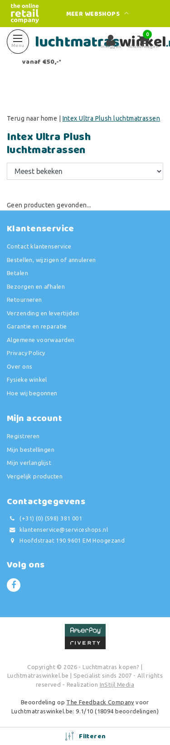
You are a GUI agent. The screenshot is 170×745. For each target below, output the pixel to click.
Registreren (23, 436)
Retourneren (24, 299)
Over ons (19, 366)
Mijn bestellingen (30, 449)
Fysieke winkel (27, 379)
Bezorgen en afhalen (36, 286)
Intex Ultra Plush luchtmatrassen (111, 118)
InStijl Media (117, 684)
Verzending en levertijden (43, 313)
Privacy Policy (26, 353)
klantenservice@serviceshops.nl (57, 529)
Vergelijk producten (35, 476)
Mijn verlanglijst (29, 462)
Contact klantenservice (39, 246)
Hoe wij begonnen (32, 393)
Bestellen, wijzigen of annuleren (51, 260)
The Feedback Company (100, 702)
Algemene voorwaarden (40, 340)
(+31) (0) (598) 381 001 (44, 518)
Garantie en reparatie (37, 326)
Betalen (17, 273)
